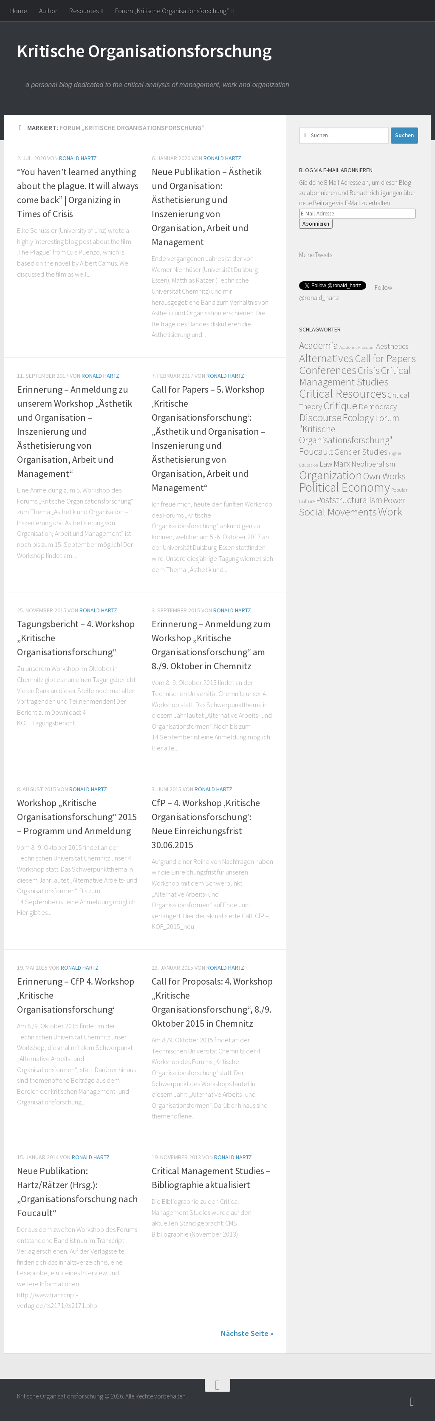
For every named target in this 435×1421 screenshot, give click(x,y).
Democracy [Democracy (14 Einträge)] (378, 406)
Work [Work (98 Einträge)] (390, 511)
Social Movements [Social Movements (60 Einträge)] (338, 511)
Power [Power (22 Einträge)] (395, 500)
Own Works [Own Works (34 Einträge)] (384, 476)
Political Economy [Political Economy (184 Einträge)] (344, 487)
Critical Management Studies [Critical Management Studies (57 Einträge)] (355, 376)
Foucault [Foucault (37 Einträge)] (316, 451)
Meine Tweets (315, 255)
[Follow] (412, 1402)
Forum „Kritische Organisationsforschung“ (172, 10)
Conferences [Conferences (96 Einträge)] (327, 370)
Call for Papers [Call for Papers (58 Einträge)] (385, 358)
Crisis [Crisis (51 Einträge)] (369, 370)
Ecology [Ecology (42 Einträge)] (358, 417)
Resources (84, 10)
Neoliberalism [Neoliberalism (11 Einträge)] (373, 464)
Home (18, 10)
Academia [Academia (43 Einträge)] (318, 345)
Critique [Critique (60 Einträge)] (340, 405)
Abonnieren (315, 223)
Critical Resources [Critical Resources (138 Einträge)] (342, 393)
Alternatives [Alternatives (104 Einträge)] (326, 358)
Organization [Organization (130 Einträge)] (330, 475)
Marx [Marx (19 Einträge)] (341, 463)
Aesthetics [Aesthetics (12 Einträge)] (392, 346)
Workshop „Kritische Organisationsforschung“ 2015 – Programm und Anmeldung (77, 817)
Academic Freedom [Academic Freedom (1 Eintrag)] (357, 347)
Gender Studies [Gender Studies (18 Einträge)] (360, 451)
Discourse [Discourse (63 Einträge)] (320, 417)
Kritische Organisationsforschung (144, 51)
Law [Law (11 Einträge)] (325, 464)
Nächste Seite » (247, 1333)
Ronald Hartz (78, 158)
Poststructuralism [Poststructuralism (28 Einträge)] (349, 500)
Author (48, 10)
